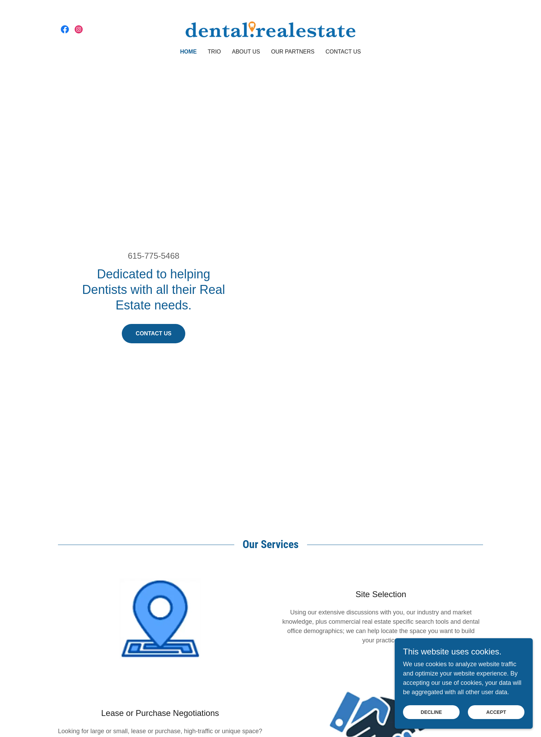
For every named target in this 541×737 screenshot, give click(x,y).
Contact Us (153, 333)
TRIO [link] (214, 52)
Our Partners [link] (293, 52)
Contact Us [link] (343, 52)
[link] (65, 29)
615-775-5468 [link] (153, 255)
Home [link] (188, 52)
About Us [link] (246, 52)
